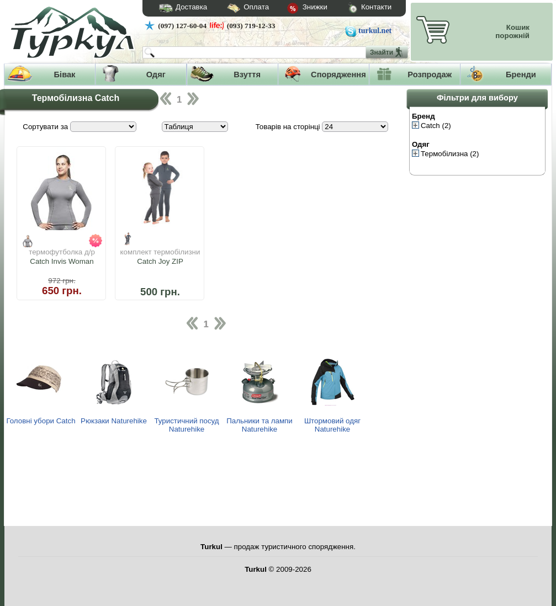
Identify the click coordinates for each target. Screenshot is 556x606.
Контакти (359, 8)
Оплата (238, 8)
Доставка (179, 8)
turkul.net (374, 30)
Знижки (298, 9)
